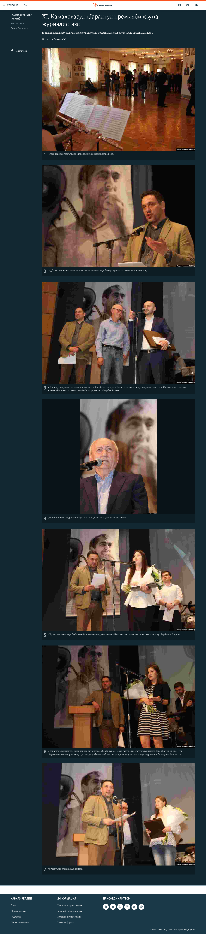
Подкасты (16, 917)
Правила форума (66, 922)
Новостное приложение (69, 905)
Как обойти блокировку (69, 911)
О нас (13, 905)
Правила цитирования (69, 917)
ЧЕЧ (179, 5)
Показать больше (54, 39)
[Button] (19, 51)
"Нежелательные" (20, 922)
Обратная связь (19, 911)
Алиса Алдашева (19, 28)
